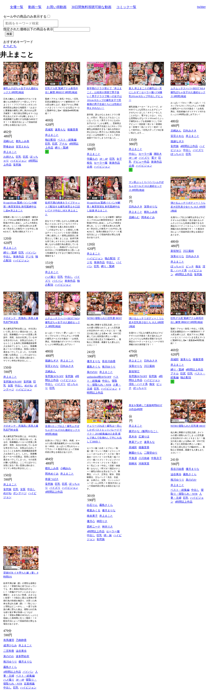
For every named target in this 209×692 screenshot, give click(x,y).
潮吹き (158, 153)
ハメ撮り (50, 276)
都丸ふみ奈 (22, 141)
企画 (89, 166)
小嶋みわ (65, 468)
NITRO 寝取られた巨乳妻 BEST (104, 318)
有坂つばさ (52, 479)
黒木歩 (133, 436)
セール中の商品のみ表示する (25, 16)
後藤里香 (72, 129)
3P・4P (103, 158)
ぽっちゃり (177, 154)
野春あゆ (8, 146)
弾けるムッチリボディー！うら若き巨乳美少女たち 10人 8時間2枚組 (188, 206)
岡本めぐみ (148, 217)
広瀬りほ (144, 436)
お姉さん (8, 156)
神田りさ (102, 521)
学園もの (92, 158)
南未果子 (92, 515)
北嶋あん (176, 130)
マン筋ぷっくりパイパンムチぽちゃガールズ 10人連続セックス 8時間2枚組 (146, 186)
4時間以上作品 (189, 146)
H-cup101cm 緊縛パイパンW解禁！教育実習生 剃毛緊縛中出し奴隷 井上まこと (103, 206)
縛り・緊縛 (61, 147)
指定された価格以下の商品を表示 (28, 29)
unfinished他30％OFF (99, 376)
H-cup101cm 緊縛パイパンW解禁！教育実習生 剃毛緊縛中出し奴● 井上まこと (20, 206)
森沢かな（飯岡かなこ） (144, 431)
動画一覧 (35, 7)
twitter (201, 7)
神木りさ (107, 526)
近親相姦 (29, 683)
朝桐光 (133, 463)
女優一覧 (16, 7)
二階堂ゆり (150, 452)
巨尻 (25, 156)
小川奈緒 (144, 458)
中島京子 (156, 458)
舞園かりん (135, 452)
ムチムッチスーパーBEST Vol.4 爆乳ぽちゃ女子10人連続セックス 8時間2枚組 (188, 92)
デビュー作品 (141, 161)
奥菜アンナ (135, 441)
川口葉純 (188, 250)
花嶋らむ (8, 141)
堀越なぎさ (177, 141)
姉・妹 (108, 535)
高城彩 (49, 129)
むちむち (10, 46)
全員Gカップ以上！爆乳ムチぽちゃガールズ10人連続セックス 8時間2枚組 (62, 430)
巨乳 (18, 156)
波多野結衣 (22, 656)
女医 (10, 385)
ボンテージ (20, 493)
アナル (63, 143)
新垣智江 (176, 250)
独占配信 (50, 139)
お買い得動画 (56, 7)
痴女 (198, 266)
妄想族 (17, 164)
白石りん (92, 505)
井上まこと (10, 152)
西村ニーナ (93, 526)
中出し (133, 153)
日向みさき (190, 130)
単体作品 (114, 162)
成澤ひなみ (10, 645)
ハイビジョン (18, 160)
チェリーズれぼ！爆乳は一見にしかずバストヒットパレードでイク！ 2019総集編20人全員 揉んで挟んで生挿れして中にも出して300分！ (104, 433)
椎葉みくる (93, 510)
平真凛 (133, 458)
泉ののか (92, 372)
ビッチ (190, 266)
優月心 (91, 521)
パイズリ (144, 157)
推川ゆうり (109, 366)
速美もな (60, 129)
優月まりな (93, 361)
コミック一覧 (126, 7)
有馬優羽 (8, 640)
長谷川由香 (109, 361)
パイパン (31, 252)
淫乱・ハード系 (138, 384)
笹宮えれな (22, 146)
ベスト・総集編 (67, 139)
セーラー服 (100, 162)
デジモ (30, 256)
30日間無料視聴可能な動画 (91, 7)
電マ (154, 157)
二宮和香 (8, 650)
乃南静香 (21, 640)
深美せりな (150, 206)
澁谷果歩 (176, 474)
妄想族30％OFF (12, 381)
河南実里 (144, 463)
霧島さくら (93, 366)
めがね (29, 385)
